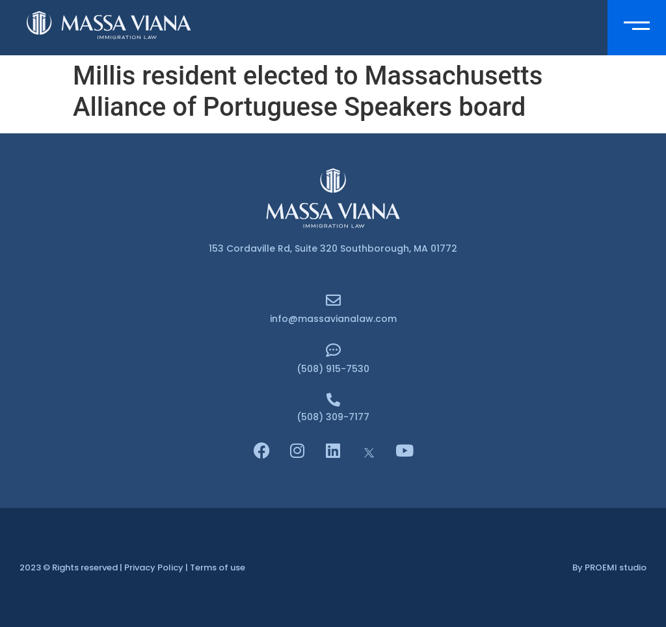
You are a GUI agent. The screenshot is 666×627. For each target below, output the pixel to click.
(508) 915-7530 (333, 368)
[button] (636, 27)
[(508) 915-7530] (333, 350)
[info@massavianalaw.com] (333, 300)
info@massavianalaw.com (333, 318)
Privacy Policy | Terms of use (184, 567)
